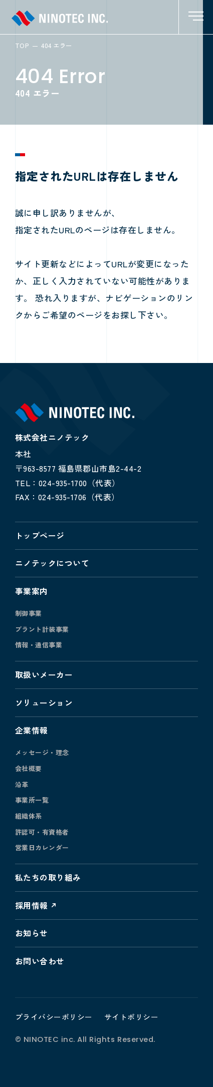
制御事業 (28, 613)
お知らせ (31, 933)
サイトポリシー (131, 1016)
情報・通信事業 (39, 644)
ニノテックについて (52, 563)
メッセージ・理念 (42, 752)
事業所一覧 (32, 800)
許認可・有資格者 (42, 832)
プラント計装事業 (42, 629)
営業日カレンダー (42, 847)
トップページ (40, 535)
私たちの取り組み (48, 877)
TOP (22, 45)
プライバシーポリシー (54, 1016)
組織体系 (28, 816)
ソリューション (44, 702)
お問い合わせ (40, 961)
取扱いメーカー (44, 674)
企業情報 (31, 730)
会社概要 (28, 768)
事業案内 (31, 591)
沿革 (22, 784)
